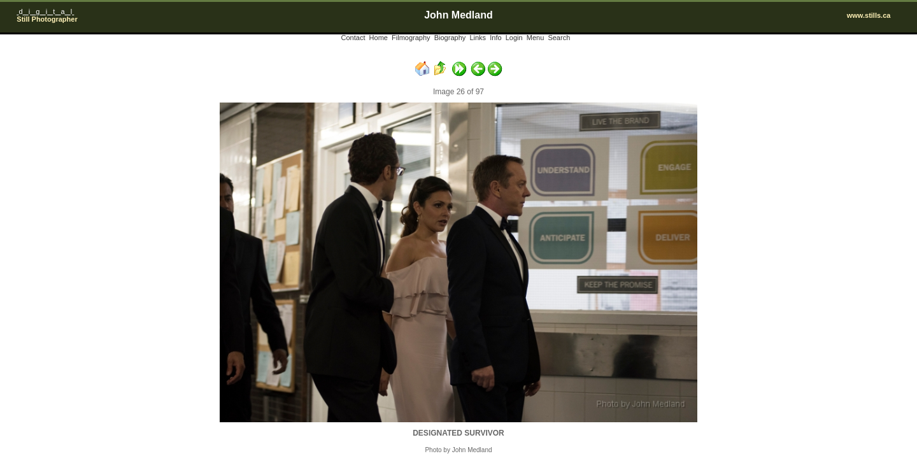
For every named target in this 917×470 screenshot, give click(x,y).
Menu (535, 37)
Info (495, 37)
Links (477, 37)
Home (378, 37)
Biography (450, 37)
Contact (353, 37)
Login (514, 37)
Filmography (411, 37)
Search (559, 37)
